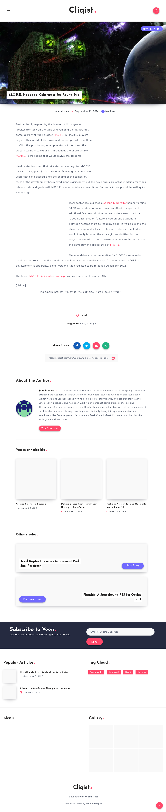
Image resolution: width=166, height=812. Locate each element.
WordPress (91, 796)
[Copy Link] (81, 358)
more (82, 323)
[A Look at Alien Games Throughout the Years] (9, 692)
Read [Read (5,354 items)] (128, 672)
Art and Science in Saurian (31, 504)
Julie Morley (46, 390)
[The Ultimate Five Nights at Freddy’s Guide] (9, 676)
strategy (91, 323)
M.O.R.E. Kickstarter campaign (47, 276)
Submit (94, 642)
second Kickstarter (115, 203)
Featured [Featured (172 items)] (114, 672)
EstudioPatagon (94, 803)
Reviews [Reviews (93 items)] (141, 672)
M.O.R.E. (59, 135)
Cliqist (82, 10)
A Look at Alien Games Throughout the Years (45, 688)
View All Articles (50, 428)
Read (84, 315)
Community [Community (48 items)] (96, 672)
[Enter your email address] (120, 632)
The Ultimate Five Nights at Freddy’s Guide (44, 672)
